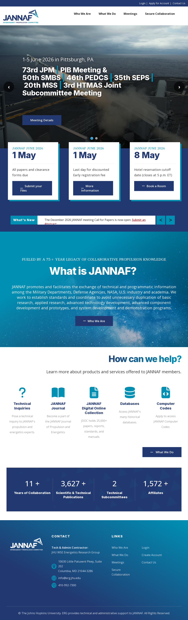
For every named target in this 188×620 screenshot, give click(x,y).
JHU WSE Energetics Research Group (76, 552)
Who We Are (120, 548)
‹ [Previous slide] (9, 86)
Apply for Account (159, 3)
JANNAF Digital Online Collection (94, 408)
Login (142, 3)
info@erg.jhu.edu (66, 578)
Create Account (152, 555)
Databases (129, 404)
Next (170, 220)
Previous (160, 220)
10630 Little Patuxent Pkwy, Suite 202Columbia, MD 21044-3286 (77, 566)
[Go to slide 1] (91, 138)
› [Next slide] (179, 86)
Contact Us (179, 3)
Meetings (118, 562)
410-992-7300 (64, 585)
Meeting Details (41, 120)
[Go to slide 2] (96, 138)
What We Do (165, 452)
